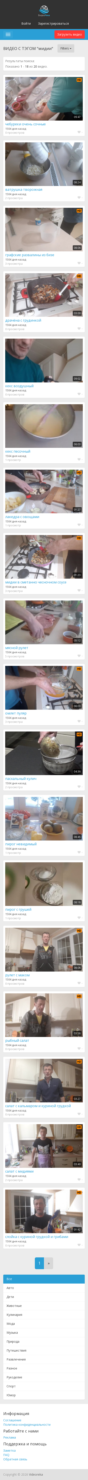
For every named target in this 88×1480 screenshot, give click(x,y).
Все (9, 1279)
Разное (12, 1368)
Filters (65, 48)
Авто (10, 1288)
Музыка (12, 1332)
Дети (10, 1297)
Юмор (11, 1395)
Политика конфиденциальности (27, 1424)
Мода (11, 1323)
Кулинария (14, 1315)
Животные (14, 1306)
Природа (13, 1341)
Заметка (9, 1450)
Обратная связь (15, 1459)
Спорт (11, 1386)
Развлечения (16, 1359)
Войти (26, 23)
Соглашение (12, 1420)
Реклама (9, 1437)
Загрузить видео (69, 34)
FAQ (6, 1455)
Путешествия (16, 1350)
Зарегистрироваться (53, 23)
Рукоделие (14, 1377)
